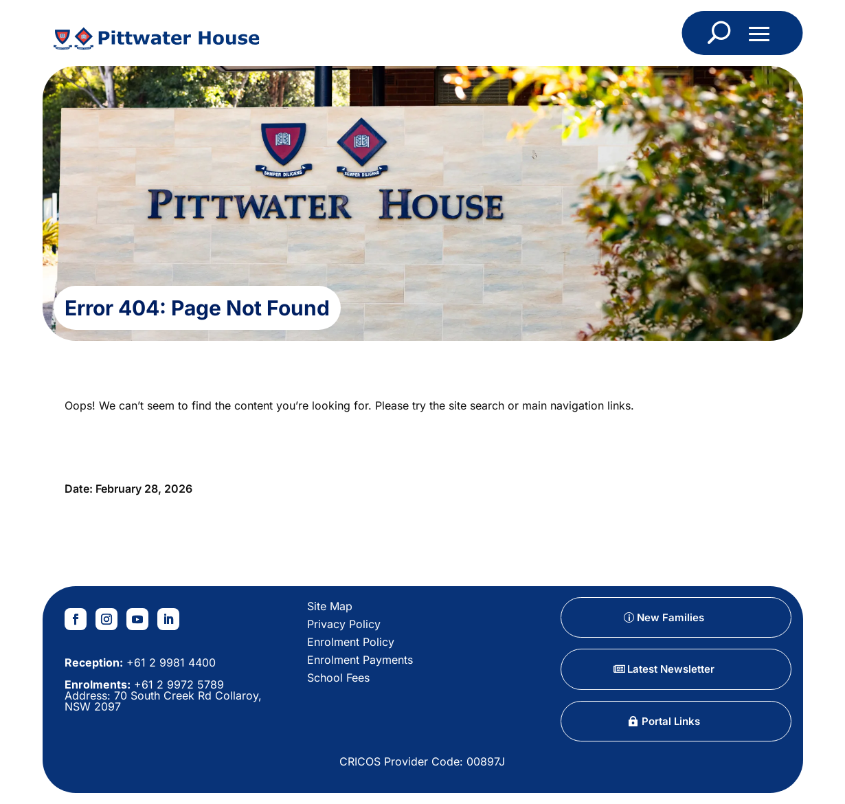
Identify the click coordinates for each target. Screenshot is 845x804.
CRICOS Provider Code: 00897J (422, 761)
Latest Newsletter (670, 668)
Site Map (329, 606)
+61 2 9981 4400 (169, 662)
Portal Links (671, 721)
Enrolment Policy (350, 642)
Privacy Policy (344, 624)
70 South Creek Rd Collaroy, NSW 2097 (163, 701)
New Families (670, 617)
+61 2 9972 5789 (177, 684)
